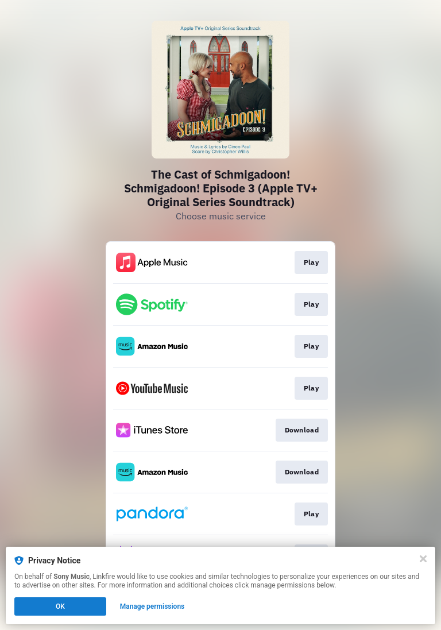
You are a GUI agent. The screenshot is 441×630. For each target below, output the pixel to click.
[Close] (423, 559)
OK (60, 606)
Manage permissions (152, 606)
